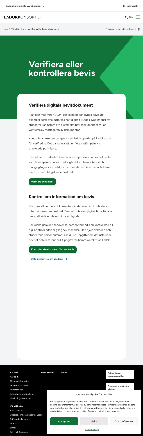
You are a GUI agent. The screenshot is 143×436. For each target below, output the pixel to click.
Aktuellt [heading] (14, 372)
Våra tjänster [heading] (16, 406)
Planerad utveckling (19, 381)
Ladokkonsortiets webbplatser (23, 6)
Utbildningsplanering (20, 398)
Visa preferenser (124, 421)
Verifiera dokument (42, 181)
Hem (5, 29)
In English (132, 6)
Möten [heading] (64, 372)
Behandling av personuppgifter (116, 374)
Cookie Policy (92, 429)
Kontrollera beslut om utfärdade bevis (52, 249)
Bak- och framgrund (19, 432)
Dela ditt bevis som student (47, 259)
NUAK (13, 423)
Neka (94, 421)
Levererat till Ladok (19, 385)
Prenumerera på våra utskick (118, 387)
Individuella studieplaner (22, 394)
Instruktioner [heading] (47, 372)
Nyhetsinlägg (16, 389)
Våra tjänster (17, 29)
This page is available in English (123, 29)
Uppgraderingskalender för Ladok (26, 415)
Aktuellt (14, 377)
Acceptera (64, 421)
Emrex (13, 427)
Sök (129, 17)
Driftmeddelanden (19, 419)
